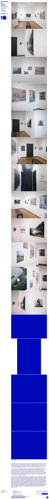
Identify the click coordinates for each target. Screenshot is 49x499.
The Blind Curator (3, 10)
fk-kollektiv (5, 1)
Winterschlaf (3, 11)
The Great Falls (18, 497)
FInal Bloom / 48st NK (4, 7)
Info (2, 3)
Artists (3, 4)
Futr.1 (2, 9)
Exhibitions (4, 6)
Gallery (14, 490)
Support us (4, 13)
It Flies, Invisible (3, 8)
